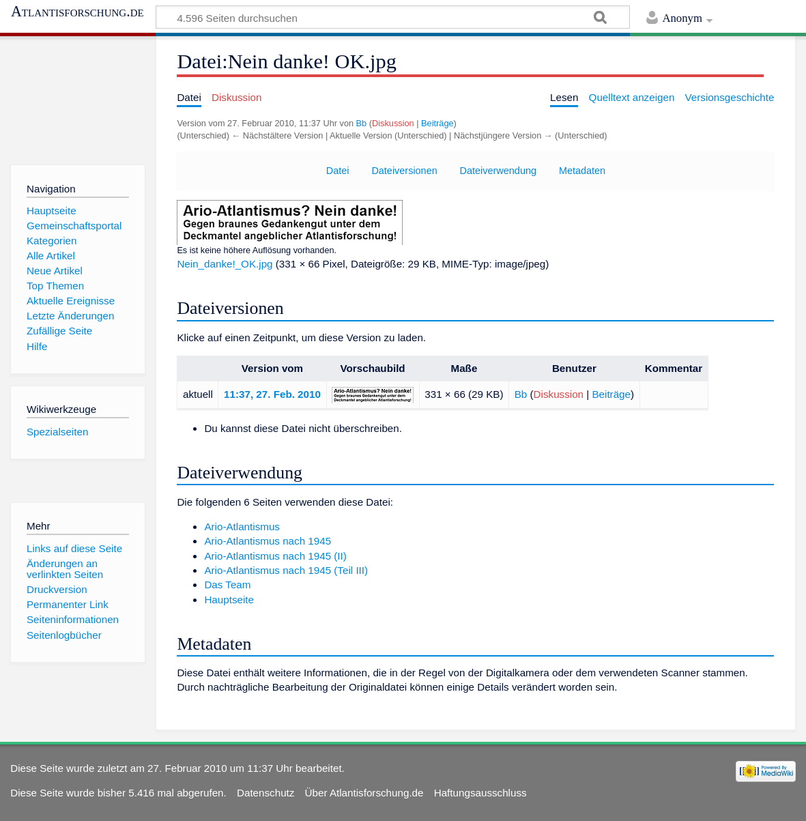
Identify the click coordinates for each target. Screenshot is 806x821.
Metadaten (582, 170)
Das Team (227, 584)
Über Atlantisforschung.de (364, 792)
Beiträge (437, 123)
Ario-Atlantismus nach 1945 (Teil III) (286, 570)
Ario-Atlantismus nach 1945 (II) (275, 556)
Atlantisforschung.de (77, 11)
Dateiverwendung (498, 170)
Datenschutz (265, 792)
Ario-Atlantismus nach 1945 (267, 541)
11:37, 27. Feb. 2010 (272, 394)
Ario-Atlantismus (242, 526)
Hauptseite (229, 599)
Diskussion (393, 123)
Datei (337, 170)
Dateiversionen (404, 170)
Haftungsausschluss (480, 792)
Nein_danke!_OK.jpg (224, 264)
